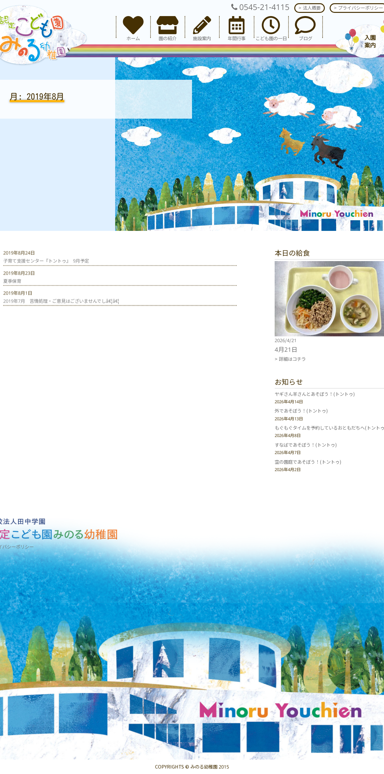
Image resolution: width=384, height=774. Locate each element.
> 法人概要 (309, 8)
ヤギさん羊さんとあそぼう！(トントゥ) (315, 394)
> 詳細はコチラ (290, 359)
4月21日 (286, 349)
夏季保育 (12, 293)
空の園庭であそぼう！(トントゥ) (308, 462)
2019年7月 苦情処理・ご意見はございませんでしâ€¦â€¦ (61, 313)
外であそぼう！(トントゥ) (301, 411)
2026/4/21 (286, 340)
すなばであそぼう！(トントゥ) (306, 445)
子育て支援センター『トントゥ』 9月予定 (46, 273)
